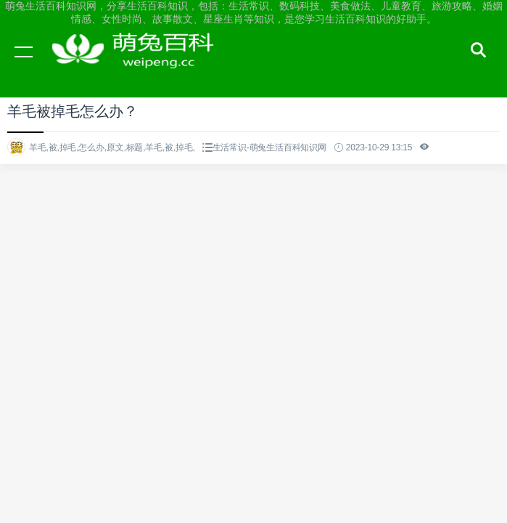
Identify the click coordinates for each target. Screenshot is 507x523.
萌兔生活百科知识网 (137, 65)
